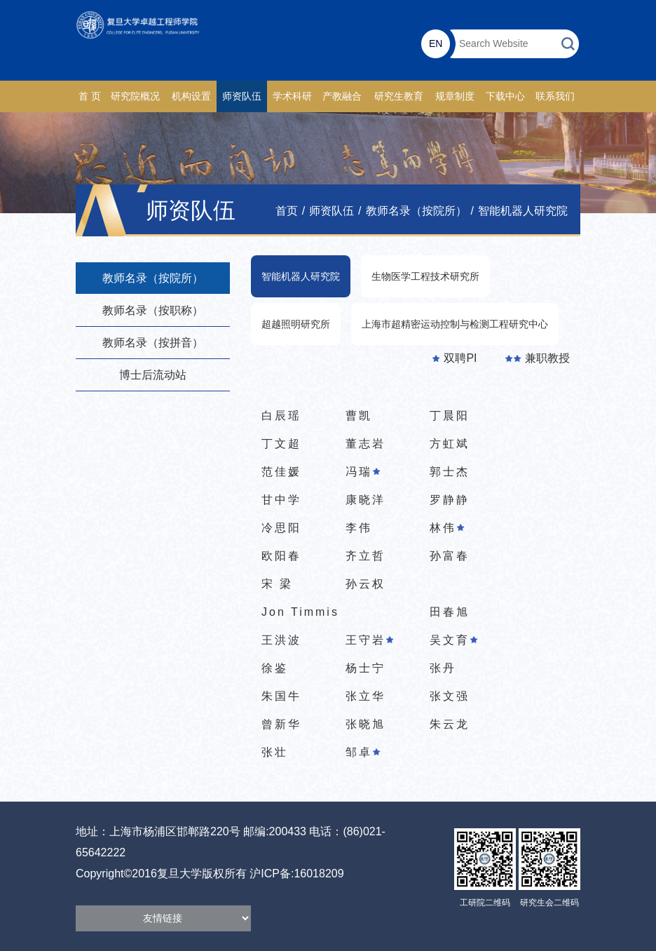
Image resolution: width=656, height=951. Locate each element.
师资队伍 (241, 96)
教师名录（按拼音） (152, 343)
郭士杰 (450, 472)
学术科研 (292, 96)
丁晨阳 (450, 415)
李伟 (359, 528)
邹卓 (363, 752)
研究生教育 (398, 96)
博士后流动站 (152, 375)
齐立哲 (365, 556)
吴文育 (454, 640)
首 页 (89, 96)
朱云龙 (450, 724)
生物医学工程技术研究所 (425, 276)
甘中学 (281, 500)
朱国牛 (281, 696)
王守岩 (370, 640)
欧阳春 (281, 556)
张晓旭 (365, 724)
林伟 (447, 528)
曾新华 (281, 724)
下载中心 (505, 96)
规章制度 (454, 96)
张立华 (365, 696)
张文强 (450, 696)
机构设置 (191, 96)
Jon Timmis (300, 612)
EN (435, 43)
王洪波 (281, 640)
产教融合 (342, 96)
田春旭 (450, 612)
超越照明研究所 (295, 324)
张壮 (274, 752)
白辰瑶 (281, 415)
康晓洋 (365, 500)
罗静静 (450, 500)
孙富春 (450, 556)
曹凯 (359, 415)
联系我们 (555, 96)
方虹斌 (450, 444)
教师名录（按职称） (152, 310)
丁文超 (281, 444)
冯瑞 (363, 472)
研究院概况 (135, 96)
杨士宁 (365, 668)
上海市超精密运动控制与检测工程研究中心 (455, 324)
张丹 (443, 668)
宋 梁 (277, 584)
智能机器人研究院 (523, 211)
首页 (286, 211)
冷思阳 (281, 528)
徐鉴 (274, 668)
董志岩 (365, 444)
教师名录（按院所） (416, 211)
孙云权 (365, 584)
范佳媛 (281, 472)
